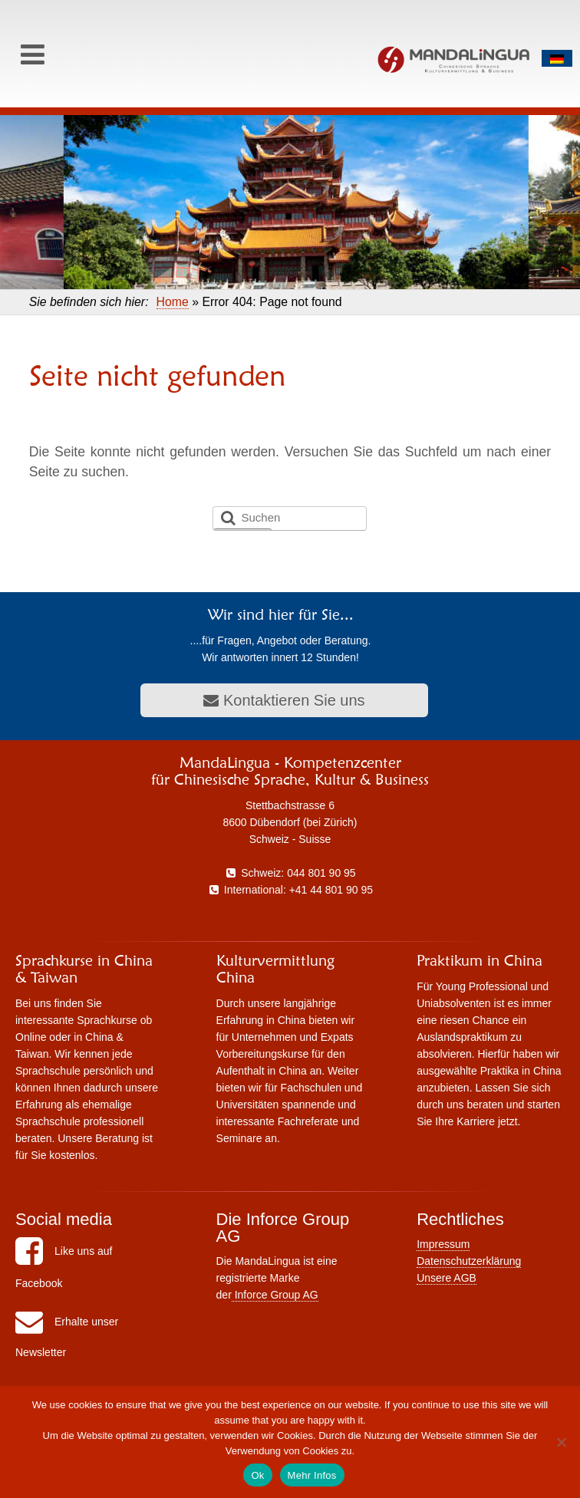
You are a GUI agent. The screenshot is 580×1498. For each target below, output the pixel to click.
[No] (560, 1442)
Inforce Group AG (275, 1295)
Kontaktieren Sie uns (283, 700)
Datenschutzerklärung (469, 1261)
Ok (257, 1475)
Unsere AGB (446, 1278)
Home (173, 301)
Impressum (443, 1244)
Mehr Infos (312, 1475)
